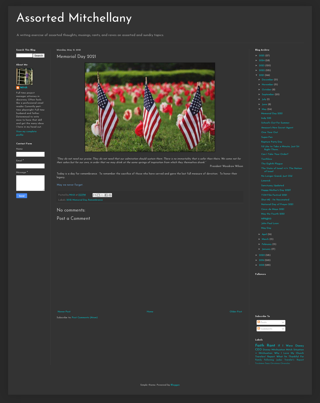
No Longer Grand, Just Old (276, 176)
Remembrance (95, 200)
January (266, 249)
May (264, 109)
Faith (259, 346)
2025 (262, 55)
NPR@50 (266, 219)
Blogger (175, 385)
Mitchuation (278, 350)
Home (150, 311)
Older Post (236, 311)
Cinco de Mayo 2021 (272, 209)
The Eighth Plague (272, 164)
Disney (266, 350)
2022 (262, 70)
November (268, 84)
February (267, 244)
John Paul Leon (270, 223)
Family (258, 360)
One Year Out (269, 132)
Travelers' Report (265, 356)
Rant (271, 346)
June (265, 104)
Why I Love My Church (289, 353)
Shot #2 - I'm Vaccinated (275, 200)
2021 (68, 200)
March (266, 239)
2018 (262, 265)
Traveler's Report (294, 360)
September (268, 94)
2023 (262, 65)
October (267, 89)
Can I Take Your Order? (274, 154)
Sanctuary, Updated (272, 185)
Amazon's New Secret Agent (277, 128)
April (265, 234)
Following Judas (273, 360)
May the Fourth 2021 (273, 214)
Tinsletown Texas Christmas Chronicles (272, 363)
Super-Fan (267, 137)
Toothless (266, 159)
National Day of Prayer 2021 (277, 204)
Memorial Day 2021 (272, 113)
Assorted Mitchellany (74, 19)
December (268, 80)
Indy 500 (266, 118)
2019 (262, 260)
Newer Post (64, 311)
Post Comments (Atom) (85, 317)
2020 (262, 255)
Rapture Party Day (271, 142)
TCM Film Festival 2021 (274, 195)
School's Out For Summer (275, 123)
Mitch (23, 87)
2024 (262, 60)
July (264, 99)
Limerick (265, 181)
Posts (262, 322)
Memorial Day (80, 200)
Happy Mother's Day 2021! (276, 190)
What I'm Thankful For (290, 356)
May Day (266, 228)
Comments (264, 329)
